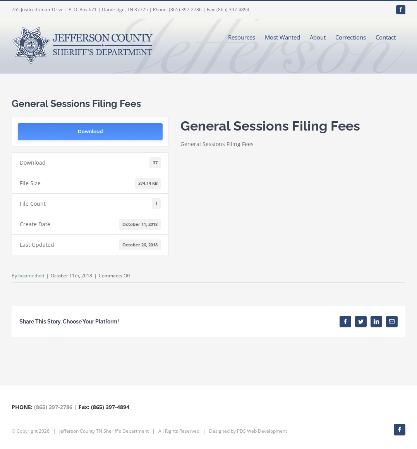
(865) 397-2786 (53, 407)
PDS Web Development (262, 431)
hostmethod (31, 275)
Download (90, 131)
